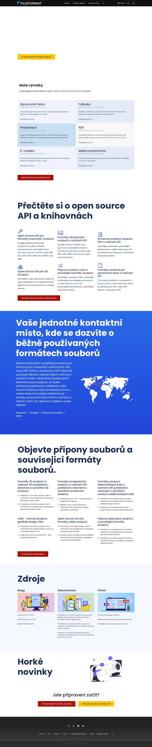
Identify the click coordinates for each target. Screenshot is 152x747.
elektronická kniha (92, 151)
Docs (49, 734)
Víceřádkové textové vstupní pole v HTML (113, 624)
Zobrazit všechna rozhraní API (74, 56)
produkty (66, 3)
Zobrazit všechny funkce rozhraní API (38, 298)
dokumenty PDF (124, 249)
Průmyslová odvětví (52, 412)
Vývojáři (34, 412)
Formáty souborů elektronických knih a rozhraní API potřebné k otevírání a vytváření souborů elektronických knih (116, 488)
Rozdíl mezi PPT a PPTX (26, 615)
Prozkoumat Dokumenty (32, 554)
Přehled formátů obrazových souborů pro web (114, 619)
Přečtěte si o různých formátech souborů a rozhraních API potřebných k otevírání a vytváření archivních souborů (76, 635)
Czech (121, 3)
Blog (91, 734)
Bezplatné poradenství (79, 734)
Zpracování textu (32, 104)
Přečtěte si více (27, 119)
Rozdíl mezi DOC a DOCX (27, 619)
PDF (81, 128)
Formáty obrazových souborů (108, 615)
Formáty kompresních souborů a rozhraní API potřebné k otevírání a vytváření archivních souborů (72, 488)
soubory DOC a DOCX (108, 283)
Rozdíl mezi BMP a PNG (26, 624)
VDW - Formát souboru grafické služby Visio (32, 520)
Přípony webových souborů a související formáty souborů (115, 522)
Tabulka (85, 104)
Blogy (21, 590)
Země (19, 415)
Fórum (102, 590)
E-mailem (27, 151)
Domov (41, 734)
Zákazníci (21, 412)
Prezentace (28, 128)
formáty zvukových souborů (31, 252)
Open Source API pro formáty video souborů (72, 520)
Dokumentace (67, 590)
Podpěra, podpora (79, 3)
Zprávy (57, 734)
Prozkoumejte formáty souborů (36, 56)
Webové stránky (94, 3)
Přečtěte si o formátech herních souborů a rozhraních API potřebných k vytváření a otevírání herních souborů (76, 626)
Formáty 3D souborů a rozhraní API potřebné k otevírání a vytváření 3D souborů (33, 486)
